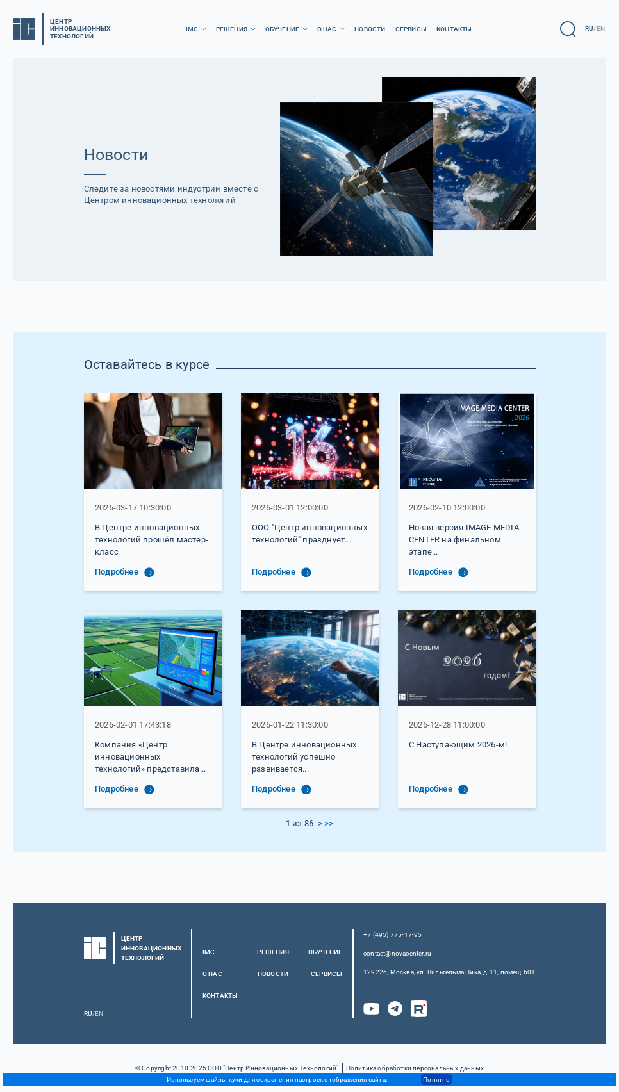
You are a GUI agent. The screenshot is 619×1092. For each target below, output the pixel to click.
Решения (231, 29)
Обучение (282, 29)
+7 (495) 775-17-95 (392, 934)
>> (328, 823)
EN (601, 28)
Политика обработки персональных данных (415, 1068)
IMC (192, 29)
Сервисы (411, 29)
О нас (327, 29)
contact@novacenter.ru (397, 953)
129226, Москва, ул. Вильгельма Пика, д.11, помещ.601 (449, 971)
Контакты (454, 29)
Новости (369, 29)
